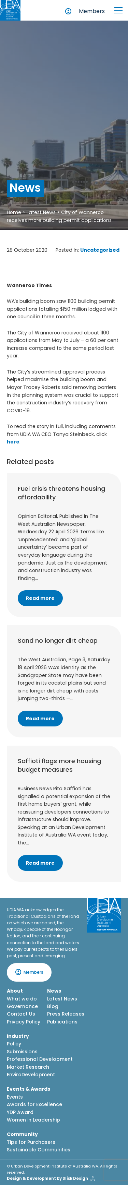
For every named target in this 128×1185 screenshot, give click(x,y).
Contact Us (21, 1013)
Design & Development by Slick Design (47, 1178)
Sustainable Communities (38, 1149)
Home (14, 212)
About (15, 990)
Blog (52, 1006)
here (13, 441)
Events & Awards (28, 1089)
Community (22, 1134)
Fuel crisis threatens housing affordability (61, 492)
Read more (40, 598)
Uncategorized (99, 250)
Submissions (22, 1051)
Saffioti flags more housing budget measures (59, 765)
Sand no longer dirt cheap (58, 640)
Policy (14, 1043)
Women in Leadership (33, 1119)
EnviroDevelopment (31, 1074)
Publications (62, 1021)
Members (92, 11)
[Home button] (10, 10)
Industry (18, 1036)
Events (15, 1096)
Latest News (41, 212)
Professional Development (40, 1059)
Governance (22, 1006)
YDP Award (20, 1112)
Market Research (28, 1067)
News (54, 990)
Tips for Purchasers (31, 1142)
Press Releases (65, 1013)
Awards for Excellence (34, 1104)
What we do (22, 998)
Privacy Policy (23, 1021)
